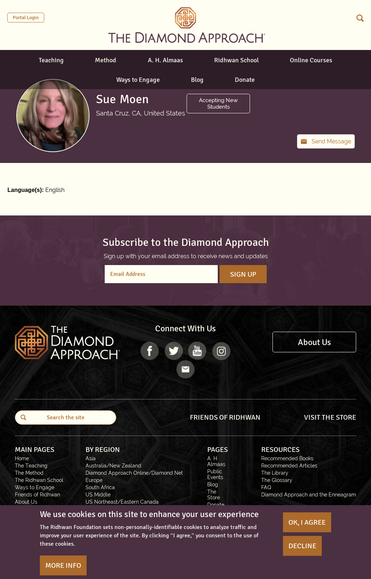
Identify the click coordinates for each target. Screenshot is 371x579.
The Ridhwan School (39, 480)
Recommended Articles (289, 466)
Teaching (51, 60)
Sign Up (243, 274)
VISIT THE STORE (330, 417)
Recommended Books (287, 458)
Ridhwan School (236, 60)
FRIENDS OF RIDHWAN (225, 417)
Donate (245, 80)
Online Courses (311, 60)
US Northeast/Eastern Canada (122, 502)
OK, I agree (307, 522)
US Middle (98, 495)
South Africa (100, 487)
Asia (91, 458)
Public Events (215, 474)
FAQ (266, 487)
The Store (213, 494)
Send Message (331, 141)
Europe (94, 480)
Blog (197, 80)
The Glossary (276, 480)
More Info (63, 565)
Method (105, 60)
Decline (302, 545)
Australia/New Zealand (113, 466)
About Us (314, 342)
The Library (274, 473)
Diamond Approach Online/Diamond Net (134, 473)
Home (22, 458)
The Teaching (31, 466)
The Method (29, 473)
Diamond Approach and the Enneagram (308, 495)
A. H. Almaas (165, 60)
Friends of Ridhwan (37, 495)
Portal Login (26, 17)
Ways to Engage (138, 80)
